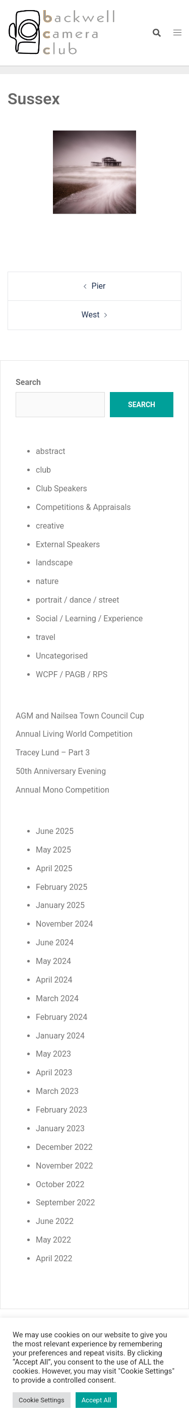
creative (50, 526)
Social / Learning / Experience (89, 618)
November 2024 (64, 924)
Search (28, 382)
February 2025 (61, 887)
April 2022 (54, 1258)
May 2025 (53, 850)
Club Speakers (61, 488)
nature (47, 581)
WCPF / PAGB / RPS (71, 674)
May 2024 (53, 961)
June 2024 (55, 942)
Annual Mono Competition (62, 790)
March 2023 (57, 1091)
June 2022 (55, 1221)
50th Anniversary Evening (61, 771)
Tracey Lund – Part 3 (53, 752)
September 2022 (65, 1202)
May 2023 (53, 1054)
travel (45, 637)
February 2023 (61, 1110)
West (91, 314)
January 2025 (60, 905)
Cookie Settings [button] (42, 1400)
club (43, 470)
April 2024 (54, 980)
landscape (54, 562)
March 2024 (57, 998)
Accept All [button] (96, 1400)
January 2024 (60, 1036)
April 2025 (54, 868)
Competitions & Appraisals (83, 507)
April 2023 (54, 1072)
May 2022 (53, 1240)
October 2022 (60, 1184)
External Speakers (68, 544)
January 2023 (60, 1128)
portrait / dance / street (77, 600)
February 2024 (61, 1017)
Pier (99, 286)
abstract (51, 451)
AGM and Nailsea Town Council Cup (80, 716)
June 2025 (55, 831)
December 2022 (64, 1147)
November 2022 (64, 1166)
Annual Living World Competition (74, 734)
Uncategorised (62, 656)
